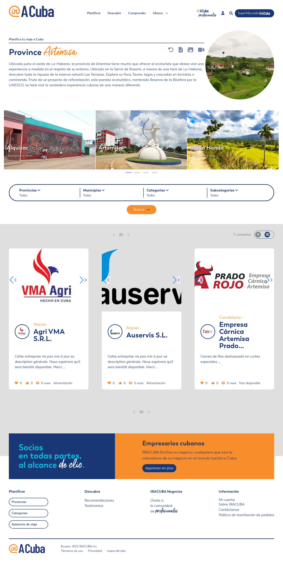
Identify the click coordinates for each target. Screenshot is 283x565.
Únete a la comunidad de (164, 506)
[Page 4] (154, 172)
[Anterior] (13, 139)
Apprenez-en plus (159, 468)
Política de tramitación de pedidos (246, 515)
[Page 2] (137, 172)
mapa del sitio (116, 551)
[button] (84, 280)
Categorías (19, 513)
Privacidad (95, 551)
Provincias (19, 502)
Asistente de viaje (24, 524)
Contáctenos (229, 509)
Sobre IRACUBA (231, 504)
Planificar (94, 13)
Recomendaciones (99, 500)
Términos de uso (72, 551)
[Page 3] (146, 172)
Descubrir (114, 13)
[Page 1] (128, 172)
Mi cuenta (227, 500)
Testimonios (94, 506)
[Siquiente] (270, 139)
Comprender (137, 13)
